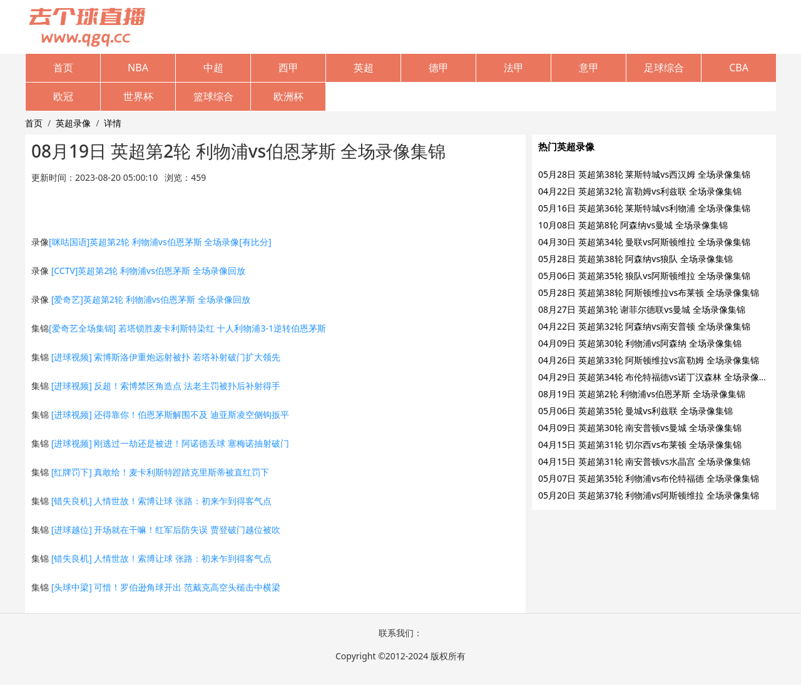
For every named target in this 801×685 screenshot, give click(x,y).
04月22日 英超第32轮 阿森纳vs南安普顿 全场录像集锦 (644, 326)
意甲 (589, 67)
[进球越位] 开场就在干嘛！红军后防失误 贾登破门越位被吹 (166, 529)
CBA (738, 67)
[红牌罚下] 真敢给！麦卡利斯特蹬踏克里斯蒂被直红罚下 (160, 472)
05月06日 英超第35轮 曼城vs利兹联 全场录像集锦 (635, 411)
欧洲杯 (288, 96)
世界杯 (138, 96)
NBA (138, 67)
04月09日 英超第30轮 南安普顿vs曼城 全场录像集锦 (640, 428)
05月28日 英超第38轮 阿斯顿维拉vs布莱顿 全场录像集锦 (648, 292)
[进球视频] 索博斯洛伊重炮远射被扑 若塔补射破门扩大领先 (166, 357)
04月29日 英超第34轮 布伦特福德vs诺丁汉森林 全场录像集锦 (657, 377)
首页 (63, 67)
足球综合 (664, 67)
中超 (213, 67)
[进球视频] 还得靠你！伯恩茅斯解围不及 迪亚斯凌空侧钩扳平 (170, 414)
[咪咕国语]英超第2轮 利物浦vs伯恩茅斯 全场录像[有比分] (160, 242)
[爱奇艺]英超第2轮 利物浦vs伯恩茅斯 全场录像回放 (150, 299)
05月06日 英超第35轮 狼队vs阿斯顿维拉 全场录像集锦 (644, 276)
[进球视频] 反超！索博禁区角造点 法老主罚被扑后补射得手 (166, 386)
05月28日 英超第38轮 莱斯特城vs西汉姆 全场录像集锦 (644, 174)
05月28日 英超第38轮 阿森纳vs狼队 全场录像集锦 (635, 259)
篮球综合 (213, 96)
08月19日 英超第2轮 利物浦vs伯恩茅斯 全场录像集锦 (641, 394)
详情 (112, 123)
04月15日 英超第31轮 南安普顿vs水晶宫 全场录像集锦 (644, 461)
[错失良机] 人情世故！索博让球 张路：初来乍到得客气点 (161, 501)
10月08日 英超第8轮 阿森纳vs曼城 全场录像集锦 (633, 225)
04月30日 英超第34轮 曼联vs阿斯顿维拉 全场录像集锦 (644, 242)
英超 (364, 67)
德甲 (439, 67)
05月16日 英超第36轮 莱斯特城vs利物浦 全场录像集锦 (644, 208)
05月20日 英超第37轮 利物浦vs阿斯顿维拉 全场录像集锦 (648, 495)
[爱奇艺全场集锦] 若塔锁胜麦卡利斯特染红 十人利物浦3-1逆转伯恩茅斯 (187, 328)
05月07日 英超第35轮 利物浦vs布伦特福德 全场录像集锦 (648, 478)
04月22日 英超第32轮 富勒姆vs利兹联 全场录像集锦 (640, 191)
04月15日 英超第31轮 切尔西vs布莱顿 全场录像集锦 (640, 444)
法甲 (514, 67)
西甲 (288, 67)
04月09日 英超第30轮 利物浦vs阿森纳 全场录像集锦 (640, 343)
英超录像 (73, 123)
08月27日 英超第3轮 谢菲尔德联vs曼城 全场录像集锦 (641, 309)
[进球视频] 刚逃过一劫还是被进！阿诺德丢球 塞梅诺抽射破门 (170, 443)
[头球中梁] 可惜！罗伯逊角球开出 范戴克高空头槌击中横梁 (166, 587)
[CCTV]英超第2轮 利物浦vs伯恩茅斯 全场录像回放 (148, 271)
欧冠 (63, 96)
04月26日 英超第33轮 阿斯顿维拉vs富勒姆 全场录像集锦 (648, 360)
